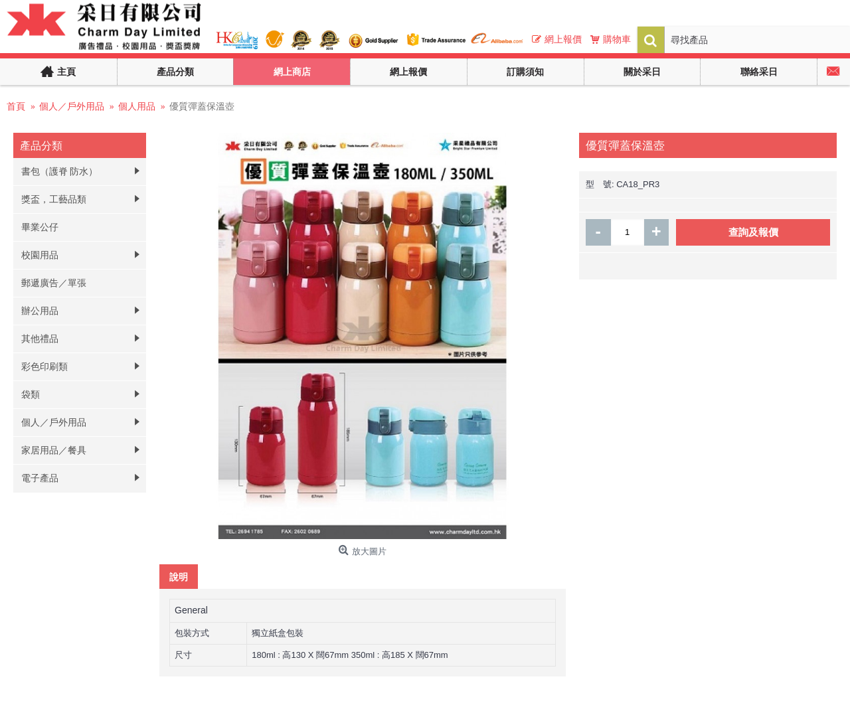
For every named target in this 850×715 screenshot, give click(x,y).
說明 (178, 576)
